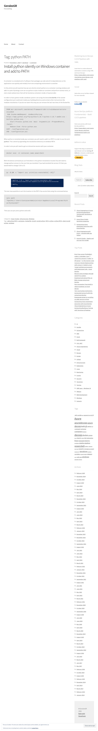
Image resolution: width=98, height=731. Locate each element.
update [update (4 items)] (90, 452)
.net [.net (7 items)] (75, 415)
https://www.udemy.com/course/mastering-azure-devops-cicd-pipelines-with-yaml (84, 77)
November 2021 (81, 573)
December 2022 (81, 534)
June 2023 (79, 515)
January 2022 (80, 570)
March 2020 (80, 631)
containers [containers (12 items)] (78, 431)
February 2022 (81, 566)
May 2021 (79, 592)
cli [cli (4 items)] (92, 426)
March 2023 (80, 525)
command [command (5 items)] (77, 429)
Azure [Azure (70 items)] (77, 418)
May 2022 (79, 557)
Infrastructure (24, 219)
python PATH (58, 221)
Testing (79, 385)
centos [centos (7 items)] (89, 426)
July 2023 (79, 512)
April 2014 (79, 685)
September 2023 (81, 505)
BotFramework (81, 340)
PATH (47, 221)
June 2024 (79, 486)
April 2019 (79, 640)
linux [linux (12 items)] (76, 441)
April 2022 (79, 560)
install (34, 221)
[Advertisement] (49, 26)
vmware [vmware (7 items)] (89, 454)
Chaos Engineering (82, 346)
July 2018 (79, 656)
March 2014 (80, 689)
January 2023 (80, 531)
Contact (21, 44)
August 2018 (80, 653)
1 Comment (33, 63)
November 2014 (81, 682)
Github (79, 359)
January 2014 (80, 695)
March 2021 (80, 598)
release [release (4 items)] (90, 446)
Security (79, 379)
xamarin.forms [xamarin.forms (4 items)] (78, 459)
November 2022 (81, 537)
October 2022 (80, 541)
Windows (31, 219)
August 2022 (80, 547)
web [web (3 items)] (75, 457)
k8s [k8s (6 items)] (85, 438)
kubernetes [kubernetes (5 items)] (90, 438)
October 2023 (80, 502)
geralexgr (25, 63)
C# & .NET (79, 343)
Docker (17, 219)
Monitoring (80, 372)
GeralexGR (10, 6)
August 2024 (80, 483)
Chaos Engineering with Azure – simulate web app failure (84, 233)
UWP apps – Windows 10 (84, 388)
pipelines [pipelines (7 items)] (87, 443)
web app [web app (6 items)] (79, 457)
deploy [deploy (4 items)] (84, 431)
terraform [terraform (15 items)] (83, 451)
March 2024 (80, 496)
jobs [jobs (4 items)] (83, 438)
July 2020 (79, 618)
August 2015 (80, 676)
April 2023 (79, 521)
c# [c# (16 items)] (86, 426)
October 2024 (80, 479)
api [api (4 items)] (83, 415)
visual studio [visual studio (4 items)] (83, 454)
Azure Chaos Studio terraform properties (83, 220)
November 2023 (81, 499)
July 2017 (79, 663)
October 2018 (80, 647)
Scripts (79, 375)
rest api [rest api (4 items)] (76, 449)
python (51, 221)
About (13, 44)
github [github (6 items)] (90, 435)
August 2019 (80, 637)
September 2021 (81, 579)
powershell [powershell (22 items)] (79, 446)
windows (11, 223)
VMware (79, 391)
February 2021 (81, 602)
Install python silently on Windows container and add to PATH (37, 69)
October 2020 (80, 608)
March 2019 (80, 644)
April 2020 (79, 627)
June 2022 (79, 553)
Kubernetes (80, 366)
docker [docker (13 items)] (85, 435)
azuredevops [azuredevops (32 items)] (80, 422)
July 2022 (79, 550)
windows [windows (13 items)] (85, 457)
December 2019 (81, 634)
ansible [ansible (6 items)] (79, 415)
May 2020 (79, 624)
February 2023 (81, 528)
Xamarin (79, 401)
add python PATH (12, 221)
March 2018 (80, 660)
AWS (78, 333)
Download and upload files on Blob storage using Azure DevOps (83, 280)
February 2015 (81, 679)
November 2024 (81, 476)
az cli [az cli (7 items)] (92, 415)
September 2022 (81, 544)
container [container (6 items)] (83, 429)
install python (40, 221)
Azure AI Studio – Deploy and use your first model (85, 239)
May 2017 (79, 666)
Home (6, 44)
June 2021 (79, 589)
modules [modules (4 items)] (76, 443)
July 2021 (79, 586)
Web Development (82, 395)
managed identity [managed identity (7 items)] (84, 441)
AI (77, 324)
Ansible (79, 327)
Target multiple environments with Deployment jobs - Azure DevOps (83, 269)
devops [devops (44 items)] (78, 435)
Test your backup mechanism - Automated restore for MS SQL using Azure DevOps (83, 293)
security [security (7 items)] (81, 449)
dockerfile (28, 221)
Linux (78, 369)
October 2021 (80, 576)
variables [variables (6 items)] (77, 454)
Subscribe (89, 180)
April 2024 (79, 492)
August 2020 (80, 615)
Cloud (12, 219)
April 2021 (79, 595)
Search (76, 193)
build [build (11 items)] (83, 426)
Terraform (80, 382)
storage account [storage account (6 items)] (89, 449)
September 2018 (81, 650)
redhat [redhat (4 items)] (86, 446)
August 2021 (80, 582)
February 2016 (81, 669)
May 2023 (79, 518)
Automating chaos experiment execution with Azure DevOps (84, 226)
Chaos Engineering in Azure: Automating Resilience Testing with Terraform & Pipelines (85, 213)
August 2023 (80, 508)
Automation (80, 330)
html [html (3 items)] (75, 438)
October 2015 (80, 672)
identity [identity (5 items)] (79, 438)
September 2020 (81, 611)
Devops (79, 353)
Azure (78, 337)
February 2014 (81, 692)
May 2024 (79, 489)
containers (21, 221)
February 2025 (81, 473)
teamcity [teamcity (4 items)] (76, 452)
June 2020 (79, 621)
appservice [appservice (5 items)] (87, 415)
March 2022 (80, 563)
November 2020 (81, 605)
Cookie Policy (35, 728)
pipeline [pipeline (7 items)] (81, 443)
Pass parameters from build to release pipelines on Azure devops (83, 287)
